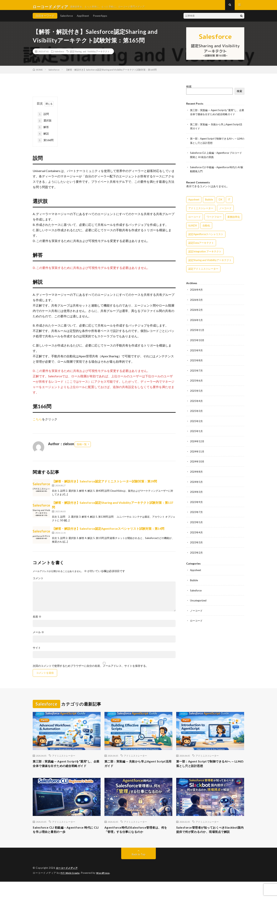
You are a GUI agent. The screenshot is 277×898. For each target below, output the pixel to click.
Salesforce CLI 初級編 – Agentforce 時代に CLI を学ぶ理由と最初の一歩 (66, 840)
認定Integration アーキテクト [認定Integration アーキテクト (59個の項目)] (204, 253)
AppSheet (83, 19)
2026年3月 (196, 301)
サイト (37, 651)
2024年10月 (197, 461)
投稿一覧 (82, 447)
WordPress (105, 889)
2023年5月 (196, 521)
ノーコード (197, 609)
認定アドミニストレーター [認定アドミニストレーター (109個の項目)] (203, 271)
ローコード (197, 619)
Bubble (194, 579)
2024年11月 (197, 451)
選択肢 (45, 124)
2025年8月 (196, 361)
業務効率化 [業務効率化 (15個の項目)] (233, 219)
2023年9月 (196, 501)
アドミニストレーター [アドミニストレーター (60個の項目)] (200, 210)
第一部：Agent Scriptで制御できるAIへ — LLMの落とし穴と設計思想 (210, 768)
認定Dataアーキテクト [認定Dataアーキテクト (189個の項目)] (201, 245)
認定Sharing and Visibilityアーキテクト (90, 55)
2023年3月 (196, 541)
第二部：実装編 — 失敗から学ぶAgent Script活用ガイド (129, 768)
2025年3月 (196, 411)
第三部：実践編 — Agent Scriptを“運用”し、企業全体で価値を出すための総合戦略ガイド (65, 770)
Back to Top (138, 871)
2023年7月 (196, 511)
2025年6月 (196, 381)
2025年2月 (196, 421)
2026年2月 (196, 311)
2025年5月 (196, 391)
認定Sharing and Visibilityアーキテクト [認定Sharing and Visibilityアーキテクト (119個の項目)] (210, 262)
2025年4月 (196, 401)
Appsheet (196, 569)
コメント (38, 581)
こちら (37, 422)
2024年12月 (197, 441)
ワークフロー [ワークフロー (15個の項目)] (214, 219)
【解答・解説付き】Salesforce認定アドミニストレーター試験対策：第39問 (104, 484)
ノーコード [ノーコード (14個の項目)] (225, 210)
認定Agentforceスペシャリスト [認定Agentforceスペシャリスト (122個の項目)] (205, 236)
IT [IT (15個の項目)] (229, 201)
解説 (43, 137)
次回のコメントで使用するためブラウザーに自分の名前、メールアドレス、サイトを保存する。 (91, 669)
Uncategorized (199, 599)
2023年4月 (196, 531)
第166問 (45, 143)
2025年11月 (197, 331)
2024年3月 (196, 491)
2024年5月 (196, 481)
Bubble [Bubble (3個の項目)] (209, 201)
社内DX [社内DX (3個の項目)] (192, 227)
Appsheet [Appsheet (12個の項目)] (193, 201)
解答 (43, 130)
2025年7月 (196, 371)
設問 (45, 117)
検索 (189, 89)
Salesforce (66, 19)
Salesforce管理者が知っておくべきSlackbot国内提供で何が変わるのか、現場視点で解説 (208, 843)
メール (38, 635)
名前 (37, 620)
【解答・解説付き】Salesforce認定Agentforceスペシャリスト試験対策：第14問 (108, 532)
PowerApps (100, 19)
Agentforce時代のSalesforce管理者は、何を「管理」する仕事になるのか (137, 840)
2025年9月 (196, 351)
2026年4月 (196, 292)
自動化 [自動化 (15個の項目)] (206, 227)
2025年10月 (197, 341)
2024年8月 (196, 471)
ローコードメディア (67, 884)
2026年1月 (196, 321)
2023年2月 (196, 551)
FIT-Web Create (71, 889)
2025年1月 (196, 431)
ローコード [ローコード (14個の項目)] (194, 219)
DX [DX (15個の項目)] (220, 201)
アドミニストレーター (63, 759)
